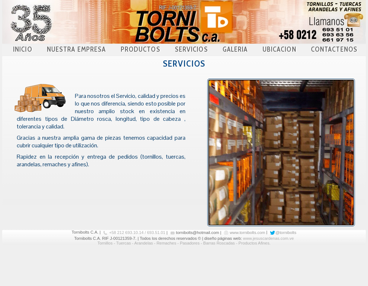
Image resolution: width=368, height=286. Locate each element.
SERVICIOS (191, 49)
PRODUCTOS (140, 49)
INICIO (22, 49)
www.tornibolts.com (247, 232)
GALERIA (235, 49)
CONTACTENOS (334, 49)
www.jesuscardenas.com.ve (268, 238)
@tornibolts (285, 232)
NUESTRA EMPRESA (76, 49)
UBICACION (279, 49)
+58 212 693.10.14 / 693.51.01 (137, 232)
